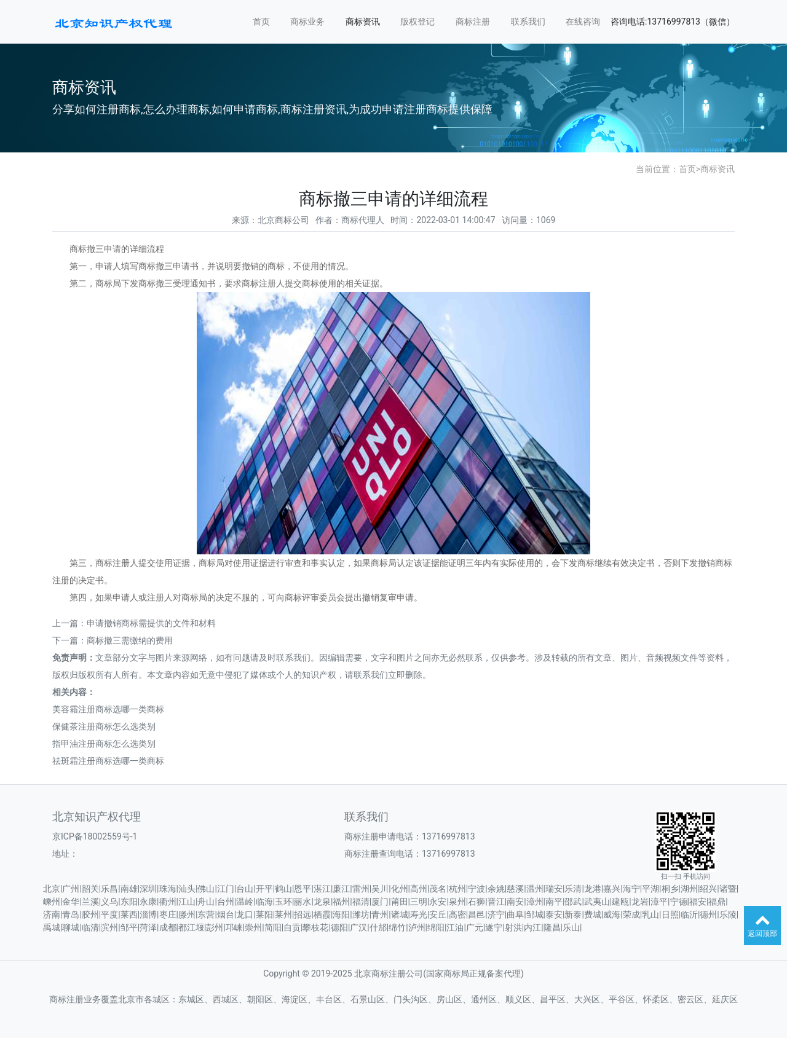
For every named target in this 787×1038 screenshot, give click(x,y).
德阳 (339, 927)
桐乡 (670, 889)
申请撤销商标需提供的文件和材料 (151, 623)
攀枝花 (315, 927)
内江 (532, 927)
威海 (611, 914)
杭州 (457, 889)
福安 (697, 901)
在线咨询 (583, 21)
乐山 (571, 927)
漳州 (535, 901)
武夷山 (597, 901)
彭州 (214, 927)
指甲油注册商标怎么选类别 (104, 744)
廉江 (341, 889)
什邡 (378, 927)
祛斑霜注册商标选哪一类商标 (108, 761)
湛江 (322, 889)
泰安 (554, 914)
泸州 (416, 927)
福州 (341, 901)
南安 (515, 901)
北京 (51, 889)
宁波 (476, 889)
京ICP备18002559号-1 (94, 836)
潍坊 (361, 914)
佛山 (206, 889)
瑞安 (554, 889)
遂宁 (493, 927)
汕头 (187, 889)
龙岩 (640, 901)
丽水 (302, 901)
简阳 (273, 927)
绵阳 (436, 927)
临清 (90, 927)
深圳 (148, 889)
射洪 (513, 927)
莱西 (129, 914)
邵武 (573, 901)
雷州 (361, 889)
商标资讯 (363, 21)
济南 (51, 914)
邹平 (129, 927)
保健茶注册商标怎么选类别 (104, 726)
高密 (457, 914)
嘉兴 (611, 889)
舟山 (206, 901)
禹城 (51, 927)
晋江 (496, 901)
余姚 (496, 889)
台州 (225, 901)
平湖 (650, 889)
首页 (261, 21)
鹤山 (283, 889)
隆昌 (552, 927)
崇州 (253, 927)
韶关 (90, 889)
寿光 (418, 914)
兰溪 (90, 901)
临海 (264, 901)
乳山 (650, 914)
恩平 (302, 889)
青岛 (70, 914)
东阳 (129, 901)
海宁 (631, 889)
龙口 (244, 914)
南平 (554, 901)
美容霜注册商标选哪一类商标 (108, 709)
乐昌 (109, 889)
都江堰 (191, 927)
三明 (418, 901)
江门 (225, 889)
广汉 (358, 927)
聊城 (70, 927)
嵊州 (51, 901)
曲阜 (515, 914)
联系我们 (528, 21)
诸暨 (728, 889)
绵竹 (397, 927)
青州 (380, 914)
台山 (244, 889)
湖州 (689, 889)
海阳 (341, 914)
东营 (206, 914)
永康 (148, 901)
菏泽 (148, 927)
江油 (455, 927)
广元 (474, 927)
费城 (592, 914)
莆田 (399, 901)
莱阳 (264, 914)
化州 (399, 889)
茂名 (437, 889)
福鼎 (717, 901)
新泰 (573, 914)
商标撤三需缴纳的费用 (130, 640)
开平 (264, 889)
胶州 (90, 914)
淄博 (148, 914)
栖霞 (322, 914)
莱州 (283, 914)
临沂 (689, 914)
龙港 (592, 889)
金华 (70, 901)
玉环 (283, 901)
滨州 (109, 927)
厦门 (380, 901)
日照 (670, 914)
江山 (187, 901)
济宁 (496, 914)
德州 (708, 914)
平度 (109, 914)
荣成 (631, 914)
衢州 (167, 901)
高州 (418, 889)
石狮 (476, 901)
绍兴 (708, 889)
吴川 (380, 889)
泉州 (457, 901)
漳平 (659, 901)
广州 (70, 889)
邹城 (535, 914)
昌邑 (476, 914)
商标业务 (307, 21)
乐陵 (728, 914)
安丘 (437, 914)
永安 (437, 901)
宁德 (678, 901)
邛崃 (234, 927)
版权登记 (417, 21)
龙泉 (322, 901)
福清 (361, 901)
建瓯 (620, 901)
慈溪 (515, 889)
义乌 (109, 901)
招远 (302, 914)
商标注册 (473, 21)
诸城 (399, 914)
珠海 (167, 889)
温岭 (244, 901)
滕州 (187, 914)
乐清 (573, 889)
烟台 (225, 914)
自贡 (292, 927)
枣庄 (167, 914)
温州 (535, 889)
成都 (167, 927)
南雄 (129, 889)
